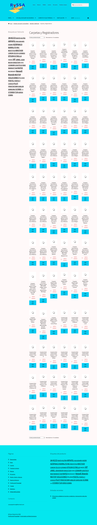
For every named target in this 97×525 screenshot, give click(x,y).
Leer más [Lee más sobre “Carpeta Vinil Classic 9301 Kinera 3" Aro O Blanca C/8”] (33, 396)
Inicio (34, 4)
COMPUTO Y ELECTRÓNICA (45, 18)
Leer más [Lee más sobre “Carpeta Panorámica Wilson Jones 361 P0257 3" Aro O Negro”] (64, 98)
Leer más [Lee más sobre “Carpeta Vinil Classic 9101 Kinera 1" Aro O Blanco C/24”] (85, 332)
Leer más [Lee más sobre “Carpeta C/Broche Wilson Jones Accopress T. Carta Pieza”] (43, 65)
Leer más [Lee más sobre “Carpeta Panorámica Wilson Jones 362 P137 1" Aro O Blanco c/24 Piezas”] (64, 198)
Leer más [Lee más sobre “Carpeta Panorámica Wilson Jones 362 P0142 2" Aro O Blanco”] (54, 164)
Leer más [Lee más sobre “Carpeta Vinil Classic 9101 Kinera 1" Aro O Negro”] (33, 365)
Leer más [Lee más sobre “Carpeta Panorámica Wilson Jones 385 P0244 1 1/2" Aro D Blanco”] (85, 198)
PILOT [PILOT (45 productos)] (16, 83)
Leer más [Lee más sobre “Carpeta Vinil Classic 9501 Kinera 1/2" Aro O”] (54, 426)
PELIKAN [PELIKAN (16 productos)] (22, 78)
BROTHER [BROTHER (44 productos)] (19, 50)
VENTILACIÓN (60, 18)
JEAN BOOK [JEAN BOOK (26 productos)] (59, 470)
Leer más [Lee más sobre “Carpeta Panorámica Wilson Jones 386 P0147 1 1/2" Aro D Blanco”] (85, 231)
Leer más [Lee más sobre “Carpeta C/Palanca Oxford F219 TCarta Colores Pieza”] (64, 65)
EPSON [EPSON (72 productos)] (11, 56)
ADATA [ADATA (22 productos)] (18, 38)
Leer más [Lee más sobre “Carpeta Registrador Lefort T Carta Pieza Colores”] (75, 296)
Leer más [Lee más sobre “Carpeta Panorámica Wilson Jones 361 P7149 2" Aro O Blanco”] (64, 131)
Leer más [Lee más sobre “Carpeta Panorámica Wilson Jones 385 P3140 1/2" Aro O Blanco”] (54, 231)
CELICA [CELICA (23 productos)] (15, 53)
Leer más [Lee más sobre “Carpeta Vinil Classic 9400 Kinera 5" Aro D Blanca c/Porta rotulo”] (64, 397)
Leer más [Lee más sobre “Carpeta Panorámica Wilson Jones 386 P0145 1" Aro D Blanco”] (64, 230)
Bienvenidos (13, 459)
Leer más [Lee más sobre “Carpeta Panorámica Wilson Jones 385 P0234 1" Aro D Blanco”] (75, 197)
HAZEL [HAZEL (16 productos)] (10, 60)
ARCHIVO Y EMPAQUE (34, 23)
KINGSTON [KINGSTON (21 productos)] (16, 63)
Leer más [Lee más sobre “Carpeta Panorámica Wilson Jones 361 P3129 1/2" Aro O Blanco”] (75, 100)
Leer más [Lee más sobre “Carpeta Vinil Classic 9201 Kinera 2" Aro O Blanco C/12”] (75, 366)
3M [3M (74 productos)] (9, 38)
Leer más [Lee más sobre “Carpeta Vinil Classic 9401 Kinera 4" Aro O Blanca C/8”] (33, 427)
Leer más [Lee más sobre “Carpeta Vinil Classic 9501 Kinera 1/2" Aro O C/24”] (64, 426)
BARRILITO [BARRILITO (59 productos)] (12, 47)
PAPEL (10, 18)
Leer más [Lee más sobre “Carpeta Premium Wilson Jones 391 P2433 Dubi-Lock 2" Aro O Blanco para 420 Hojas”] (33, 302)
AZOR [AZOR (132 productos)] (15, 44)
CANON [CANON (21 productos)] (10, 53)
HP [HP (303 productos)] (14, 59)
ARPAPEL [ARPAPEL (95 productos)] (12, 41)
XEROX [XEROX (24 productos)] (20, 92)
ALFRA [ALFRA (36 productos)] (23, 38)
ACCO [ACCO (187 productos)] (13, 38)
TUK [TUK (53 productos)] (16, 92)
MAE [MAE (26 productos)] (24, 65)
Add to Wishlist (32, 62)
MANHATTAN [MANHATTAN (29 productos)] (12, 68)
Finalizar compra (63, 4)
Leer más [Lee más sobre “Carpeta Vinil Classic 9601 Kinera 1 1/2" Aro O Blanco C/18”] (85, 429)
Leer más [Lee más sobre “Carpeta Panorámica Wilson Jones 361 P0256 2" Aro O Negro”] (54, 98)
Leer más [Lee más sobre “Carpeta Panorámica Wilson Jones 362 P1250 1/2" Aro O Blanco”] (43, 198)
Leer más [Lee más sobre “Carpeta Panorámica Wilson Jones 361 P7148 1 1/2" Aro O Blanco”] (54, 133)
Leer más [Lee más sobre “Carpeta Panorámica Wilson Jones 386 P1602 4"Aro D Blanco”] (54, 263)
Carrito (49, 4)
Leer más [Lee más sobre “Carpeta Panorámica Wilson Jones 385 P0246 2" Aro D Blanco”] (33, 230)
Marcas (39, 4)
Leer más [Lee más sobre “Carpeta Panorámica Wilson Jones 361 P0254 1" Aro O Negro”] (43, 98)
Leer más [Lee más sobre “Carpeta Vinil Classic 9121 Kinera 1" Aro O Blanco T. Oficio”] (54, 366)
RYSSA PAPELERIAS (15, 492)
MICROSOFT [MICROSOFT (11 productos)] (12, 71)
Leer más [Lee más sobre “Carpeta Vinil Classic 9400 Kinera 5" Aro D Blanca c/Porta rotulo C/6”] (75, 397)
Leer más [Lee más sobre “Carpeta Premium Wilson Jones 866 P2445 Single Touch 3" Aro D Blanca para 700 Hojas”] (43, 300)
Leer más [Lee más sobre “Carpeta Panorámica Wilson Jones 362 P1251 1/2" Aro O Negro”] (54, 198)
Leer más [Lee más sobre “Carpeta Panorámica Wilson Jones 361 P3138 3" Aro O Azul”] (85, 98)
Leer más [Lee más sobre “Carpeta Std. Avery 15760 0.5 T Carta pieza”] (64, 331)
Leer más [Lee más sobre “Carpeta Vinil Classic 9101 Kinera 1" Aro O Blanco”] (75, 331)
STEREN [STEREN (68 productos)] (11, 92)
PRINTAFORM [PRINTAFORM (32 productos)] (13, 86)
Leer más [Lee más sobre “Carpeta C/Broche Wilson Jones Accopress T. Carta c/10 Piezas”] (33, 67)
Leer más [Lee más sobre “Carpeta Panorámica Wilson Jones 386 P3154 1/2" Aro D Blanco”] (75, 263)
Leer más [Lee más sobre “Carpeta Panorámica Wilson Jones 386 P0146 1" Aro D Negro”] (75, 230)
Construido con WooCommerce (28, 516)
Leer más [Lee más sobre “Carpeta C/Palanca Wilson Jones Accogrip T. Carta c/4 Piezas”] (75, 67)
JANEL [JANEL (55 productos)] (18, 59)
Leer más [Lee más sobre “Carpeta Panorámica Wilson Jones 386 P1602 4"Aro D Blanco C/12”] (64, 264)
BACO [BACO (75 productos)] (20, 44)
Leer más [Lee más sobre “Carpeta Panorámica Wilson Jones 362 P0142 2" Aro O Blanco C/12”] (64, 166)
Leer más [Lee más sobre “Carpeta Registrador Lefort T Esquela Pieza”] (85, 294)
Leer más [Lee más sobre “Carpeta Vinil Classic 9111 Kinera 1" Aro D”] (43, 365)
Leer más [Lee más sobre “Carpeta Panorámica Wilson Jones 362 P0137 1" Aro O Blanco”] (75, 131)
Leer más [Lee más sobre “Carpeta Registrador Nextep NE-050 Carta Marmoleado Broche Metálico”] (43, 337)
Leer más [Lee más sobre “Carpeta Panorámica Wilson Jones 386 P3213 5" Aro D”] (85, 263)
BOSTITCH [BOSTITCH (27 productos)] (11, 51)
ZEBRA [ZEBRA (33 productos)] (10, 95)
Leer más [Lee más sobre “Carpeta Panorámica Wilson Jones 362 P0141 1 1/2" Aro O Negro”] (43, 166)
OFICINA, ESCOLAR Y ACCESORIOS (25, 18)
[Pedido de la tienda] (37, 37)
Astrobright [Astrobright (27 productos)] (20, 41)
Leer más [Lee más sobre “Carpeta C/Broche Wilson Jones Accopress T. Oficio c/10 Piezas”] (54, 67)
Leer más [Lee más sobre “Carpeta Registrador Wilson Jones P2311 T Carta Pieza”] (54, 332)
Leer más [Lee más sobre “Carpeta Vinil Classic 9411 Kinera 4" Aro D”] (43, 426)
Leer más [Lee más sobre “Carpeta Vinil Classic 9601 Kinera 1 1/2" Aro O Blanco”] (75, 427)
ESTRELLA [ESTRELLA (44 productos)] (18, 56)
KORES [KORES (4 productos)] (22, 62)
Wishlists (12, 489)
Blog (11, 462)
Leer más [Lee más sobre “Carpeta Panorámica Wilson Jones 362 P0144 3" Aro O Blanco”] (85, 164)
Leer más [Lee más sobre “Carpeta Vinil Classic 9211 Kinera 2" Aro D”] (85, 365)
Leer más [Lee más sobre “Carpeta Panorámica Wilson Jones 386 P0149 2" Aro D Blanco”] (33, 263)
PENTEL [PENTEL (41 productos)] (11, 81)
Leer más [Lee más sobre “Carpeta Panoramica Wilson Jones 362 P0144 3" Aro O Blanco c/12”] (33, 198)
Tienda (12, 486)
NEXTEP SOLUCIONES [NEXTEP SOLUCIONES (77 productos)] (58, 477)
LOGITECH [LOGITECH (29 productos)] (18, 65)
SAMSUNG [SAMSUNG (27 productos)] (11, 89)
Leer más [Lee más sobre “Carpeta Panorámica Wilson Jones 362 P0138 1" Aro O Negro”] (85, 131)
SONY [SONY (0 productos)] (22, 89)
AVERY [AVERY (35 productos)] (10, 44)
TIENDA (44, 4)
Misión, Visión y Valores (16, 477)
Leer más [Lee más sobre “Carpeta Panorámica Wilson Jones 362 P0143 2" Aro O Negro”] (75, 164)
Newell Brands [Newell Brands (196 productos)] (81, 473)
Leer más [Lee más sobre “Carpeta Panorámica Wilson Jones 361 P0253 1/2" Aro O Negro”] (33, 100)
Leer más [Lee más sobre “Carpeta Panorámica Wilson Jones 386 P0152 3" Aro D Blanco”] (43, 263)
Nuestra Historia (14, 480)
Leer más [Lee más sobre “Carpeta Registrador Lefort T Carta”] (64, 293)
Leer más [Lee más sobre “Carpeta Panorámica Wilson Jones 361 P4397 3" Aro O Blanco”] (33, 131)
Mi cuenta (55, 4)
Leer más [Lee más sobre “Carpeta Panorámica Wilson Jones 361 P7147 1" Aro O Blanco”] (43, 131)
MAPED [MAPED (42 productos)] (20, 68)
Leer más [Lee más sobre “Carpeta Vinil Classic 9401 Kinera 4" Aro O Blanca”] (85, 395)
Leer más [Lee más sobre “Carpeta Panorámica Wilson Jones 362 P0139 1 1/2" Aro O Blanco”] (33, 166)
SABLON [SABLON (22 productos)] (21, 86)
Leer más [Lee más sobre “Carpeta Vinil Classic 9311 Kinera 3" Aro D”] (54, 395)
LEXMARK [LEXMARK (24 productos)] (11, 65)
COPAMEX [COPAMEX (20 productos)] (22, 53)
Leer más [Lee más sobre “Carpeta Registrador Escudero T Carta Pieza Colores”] (54, 296)
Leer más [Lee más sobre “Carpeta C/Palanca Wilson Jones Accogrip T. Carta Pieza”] (85, 65)
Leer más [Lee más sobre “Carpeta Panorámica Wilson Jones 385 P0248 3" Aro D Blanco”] (43, 230)
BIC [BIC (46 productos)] (18, 47)
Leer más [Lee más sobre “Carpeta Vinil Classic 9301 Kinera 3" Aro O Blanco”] (43, 394)
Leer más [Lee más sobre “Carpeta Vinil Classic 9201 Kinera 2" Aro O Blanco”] (64, 365)
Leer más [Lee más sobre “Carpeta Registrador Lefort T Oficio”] (33, 331)
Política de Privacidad (15, 483)
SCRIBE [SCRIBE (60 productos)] (18, 89)
